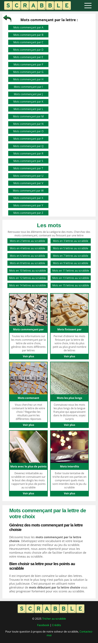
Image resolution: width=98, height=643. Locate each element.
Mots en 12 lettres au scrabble (27, 278)
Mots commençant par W (28, 190)
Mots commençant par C (28, 42)
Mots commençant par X (28, 198)
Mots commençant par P (28, 138)
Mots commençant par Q (28, 146)
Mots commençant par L (28, 109)
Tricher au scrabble (54, 618)
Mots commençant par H (28, 79)
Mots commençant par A (28, 27)
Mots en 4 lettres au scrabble (27, 248)
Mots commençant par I (28, 87)
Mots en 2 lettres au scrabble (27, 241)
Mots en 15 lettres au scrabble (70, 285)
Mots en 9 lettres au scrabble (70, 263)
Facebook (43, 625)
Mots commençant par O (28, 131)
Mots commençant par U (28, 176)
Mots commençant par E (28, 57)
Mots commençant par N (28, 124)
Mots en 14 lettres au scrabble (27, 285)
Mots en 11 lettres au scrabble (70, 270)
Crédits (56, 625)
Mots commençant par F (28, 64)
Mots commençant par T (28, 168)
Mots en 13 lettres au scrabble (70, 278)
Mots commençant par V (28, 183)
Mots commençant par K (28, 101)
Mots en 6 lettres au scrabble (27, 255)
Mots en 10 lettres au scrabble (27, 270)
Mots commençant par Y (28, 205)
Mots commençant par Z (28, 213)
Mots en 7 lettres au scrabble (70, 255)
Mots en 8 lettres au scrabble (27, 263)
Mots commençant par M (28, 116)
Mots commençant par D (28, 49)
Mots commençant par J (28, 94)
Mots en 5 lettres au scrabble (70, 248)
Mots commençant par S (28, 161)
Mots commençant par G (28, 72)
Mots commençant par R (28, 153)
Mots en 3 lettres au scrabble (70, 241)
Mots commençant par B (28, 35)
